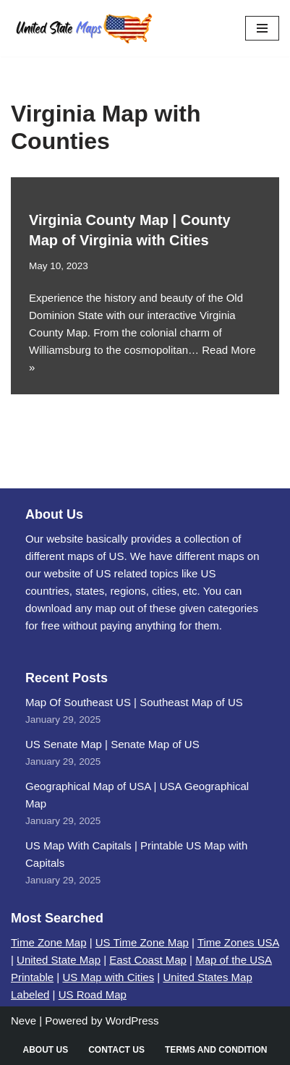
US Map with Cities (108, 977)
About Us (45, 1050)
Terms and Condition (216, 1050)
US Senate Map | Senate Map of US (112, 744)
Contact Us (116, 1050)
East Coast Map (148, 960)
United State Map (59, 960)
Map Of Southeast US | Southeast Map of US (134, 702)
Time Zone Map (48, 942)
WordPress (132, 1020)
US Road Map (93, 994)
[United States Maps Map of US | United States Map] (83, 28)
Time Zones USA (238, 942)
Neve (23, 1020)
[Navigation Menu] (262, 28)
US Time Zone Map (142, 942)
